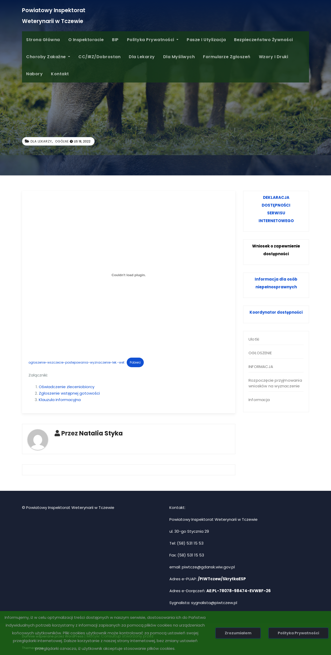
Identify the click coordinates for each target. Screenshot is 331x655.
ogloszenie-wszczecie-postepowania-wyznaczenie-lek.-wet (76, 362)
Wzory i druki (273, 57)
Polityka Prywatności (153, 40)
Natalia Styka (101, 433)
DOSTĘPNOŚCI (276, 205)
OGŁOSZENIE (260, 353)
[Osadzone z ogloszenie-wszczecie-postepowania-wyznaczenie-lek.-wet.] (128, 274)
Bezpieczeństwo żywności (263, 40)
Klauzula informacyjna (60, 399)
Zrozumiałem (238, 633)
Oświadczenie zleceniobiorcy (66, 386)
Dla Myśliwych (179, 57)
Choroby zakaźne (48, 57)
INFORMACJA (261, 366)
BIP (115, 40)
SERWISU (276, 213)
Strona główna (43, 40)
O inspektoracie (86, 40)
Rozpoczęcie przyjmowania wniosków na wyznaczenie (275, 383)
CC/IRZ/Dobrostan (99, 57)
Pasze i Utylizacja (206, 40)
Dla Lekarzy (142, 57)
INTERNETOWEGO (276, 220)
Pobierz (135, 362)
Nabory (34, 74)
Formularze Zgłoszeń (227, 57)
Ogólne (62, 141)
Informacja (259, 399)
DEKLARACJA (276, 197)
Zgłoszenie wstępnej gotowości (69, 393)
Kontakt (60, 74)
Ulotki (254, 339)
